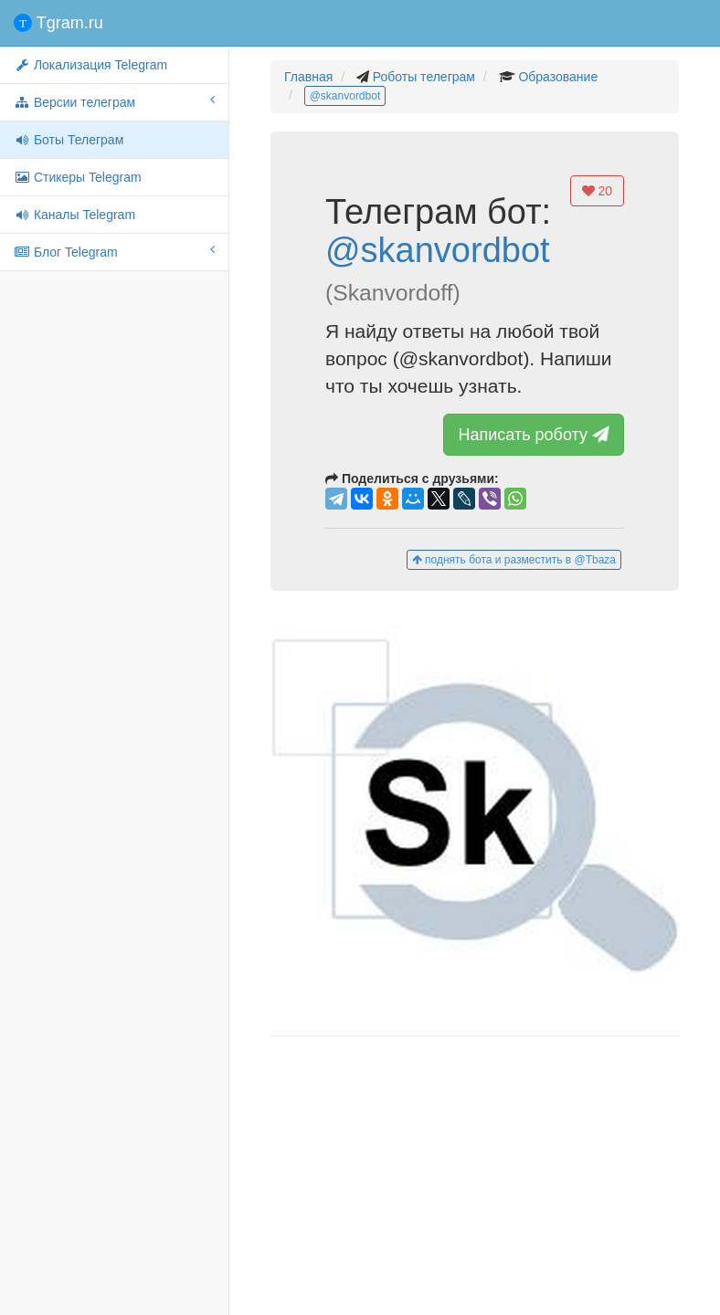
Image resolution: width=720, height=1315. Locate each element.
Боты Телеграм (68, 139)
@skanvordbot (345, 95)
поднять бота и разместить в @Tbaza (514, 559)
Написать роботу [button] (536, 435)
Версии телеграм (114, 101)
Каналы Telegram (74, 214)
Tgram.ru (58, 23)
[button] (474, 813)
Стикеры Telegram (78, 177)
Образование (558, 76)
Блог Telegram (114, 251)
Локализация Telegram (90, 65)
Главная (308, 76)
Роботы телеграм (424, 76)
